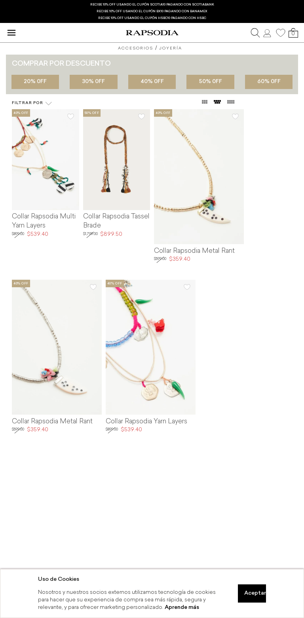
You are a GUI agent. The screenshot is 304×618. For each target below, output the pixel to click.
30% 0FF (93, 81)
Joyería (170, 48)
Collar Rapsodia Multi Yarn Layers (44, 221)
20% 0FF (35, 81)
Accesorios (135, 48)
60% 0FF (269, 81)
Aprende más (182, 607)
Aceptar (255, 593)
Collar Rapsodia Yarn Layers (146, 422)
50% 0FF (210, 81)
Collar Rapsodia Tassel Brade (116, 221)
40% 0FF (152, 81)
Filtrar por (32, 103)
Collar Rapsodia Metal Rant (194, 251)
